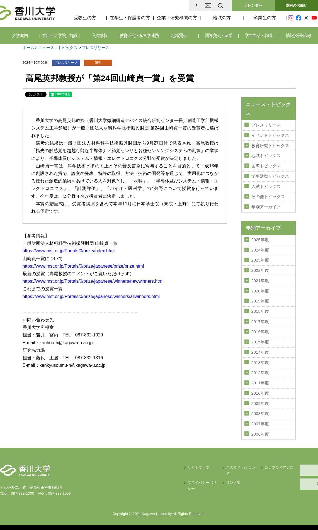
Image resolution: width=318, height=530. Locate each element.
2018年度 (260, 309)
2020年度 (260, 289)
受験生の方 (85, 17)
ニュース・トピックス (57, 47)
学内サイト (292, 480)
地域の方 (222, 17)
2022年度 (260, 269)
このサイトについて (193, 464)
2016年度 (260, 329)
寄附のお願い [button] (296, 5)
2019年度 (260, 299)
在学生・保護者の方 (130, 17)
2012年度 (260, 370)
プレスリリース (95, 47)
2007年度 (260, 420)
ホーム (28, 47)
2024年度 (260, 248)
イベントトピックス (270, 135)
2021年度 (260, 279)
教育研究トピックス (270, 145)
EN (198, 5)
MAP (154, 5)
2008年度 (260, 410)
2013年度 (260, 360)
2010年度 (260, 390)
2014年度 (260, 350)
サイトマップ (143, 464)
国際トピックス (266, 165)
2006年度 (260, 430)
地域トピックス (266, 155)
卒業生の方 (265, 17)
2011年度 (260, 380)
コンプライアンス (237, 464)
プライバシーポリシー (150, 473)
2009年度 (260, 400)
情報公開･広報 (298, 35)
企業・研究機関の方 (177, 17)
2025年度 (260, 238)
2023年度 (260, 259)
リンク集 (184, 473)
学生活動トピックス (270, 175)
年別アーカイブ (266, 206)
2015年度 (260, 340)
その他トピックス (268, 196)
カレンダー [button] (253, 5)
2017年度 (260, 319)
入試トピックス (266, 186)
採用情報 (291, 466)
